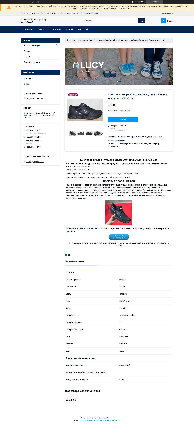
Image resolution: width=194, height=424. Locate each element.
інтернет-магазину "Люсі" (87, 228)
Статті (69, 29)
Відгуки (27, 51)
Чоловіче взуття (81, 40)
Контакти (83, 29)
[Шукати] (141, 20)
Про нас (57, 29)
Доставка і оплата (32, 62)
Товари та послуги (32, 46)
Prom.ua (110, 418)
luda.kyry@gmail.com (35, 162)
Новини (27, 57)
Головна (27, 29)
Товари (41, 29)
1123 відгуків (140, 2)
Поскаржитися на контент (88, 420)
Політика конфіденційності (109, 420)
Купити (123, 119)
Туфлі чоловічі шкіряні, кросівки (103, 40)
